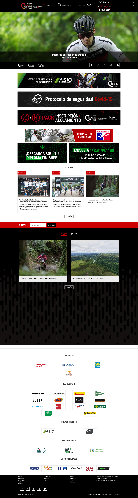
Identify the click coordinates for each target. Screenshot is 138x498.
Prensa (72, 480)
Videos (64, 234)
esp (134, 2)
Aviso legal (117, 494)
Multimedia (73, 478)
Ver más (69, 216)
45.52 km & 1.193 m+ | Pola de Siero (98, 202)
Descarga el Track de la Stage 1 (69, 54)
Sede (19, 482)
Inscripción (21, 478)
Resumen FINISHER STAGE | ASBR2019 (88, 279)
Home (20, 476)
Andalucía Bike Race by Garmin (104, 478)
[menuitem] (85, 5)
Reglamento (47, 476)
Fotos (74, 234)
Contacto (72, 482)
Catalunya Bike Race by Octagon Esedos (107, 476)
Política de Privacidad (94, 494)
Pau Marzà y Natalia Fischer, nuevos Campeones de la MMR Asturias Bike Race (33, 201)
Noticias (72, 476)
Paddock (20, 483)
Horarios (46, 478)
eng (134, 5)
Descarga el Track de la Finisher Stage (100, 200)
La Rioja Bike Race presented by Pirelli (106, 480)
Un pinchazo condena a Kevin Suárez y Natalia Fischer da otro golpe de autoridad (67, 201)
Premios (46, 480)
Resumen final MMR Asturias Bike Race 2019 (39, 279)
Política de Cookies (107, 494)
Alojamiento (21, 480)
